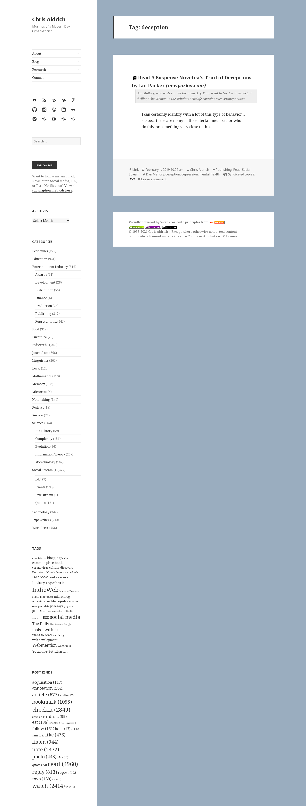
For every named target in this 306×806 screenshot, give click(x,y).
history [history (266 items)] (38, 582)
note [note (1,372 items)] (45, 749)
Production (43, 306)
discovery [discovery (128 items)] (66, 567)
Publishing (43, 313)
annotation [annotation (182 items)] (47, 688)
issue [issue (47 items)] (62, 728)
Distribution (44, 290)
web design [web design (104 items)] (58, 635)
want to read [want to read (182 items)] (42, 635)
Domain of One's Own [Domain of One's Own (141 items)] (47, 572)
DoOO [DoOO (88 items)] (66, 572)
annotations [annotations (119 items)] (39, 558)
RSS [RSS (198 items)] (46, 617)
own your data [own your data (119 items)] (40, 606)
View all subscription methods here (54, 187)
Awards (41, 274)
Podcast (38, 407)
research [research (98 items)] (37, 617)
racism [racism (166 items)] (69, 610)
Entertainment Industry (50, 267)
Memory (38, 384)
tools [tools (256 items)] (36, 629)
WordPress (40, 528)
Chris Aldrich (49, 19)
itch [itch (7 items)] (75, 729)
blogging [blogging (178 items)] (54, 558)
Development (45, 282)
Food (35, 329)
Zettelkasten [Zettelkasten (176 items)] (58, 651)
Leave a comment (153, 179)
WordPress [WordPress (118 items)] (64, 646)
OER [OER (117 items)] (75, 601)
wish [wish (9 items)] (70, 787)
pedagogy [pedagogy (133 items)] (56, 606)
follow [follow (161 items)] (43, 728)
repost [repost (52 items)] (67, 772)
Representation (46, 321)
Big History (43, 431)
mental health (209, 174)
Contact (38, 77)
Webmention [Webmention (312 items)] (44, 645)
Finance (41, 298)
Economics (40, 251)
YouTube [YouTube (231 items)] (40, 651)
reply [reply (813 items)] (44, 772)
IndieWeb (39, 345)
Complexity (43, 439)
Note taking (41, 399)
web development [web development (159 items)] (45, 640)
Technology (40, 512)
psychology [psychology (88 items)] (58, 611)
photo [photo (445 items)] (44, 756)
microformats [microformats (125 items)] (41, 601)
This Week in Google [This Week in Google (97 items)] (60, 624)
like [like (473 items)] (55, 735)
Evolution (42, 446)
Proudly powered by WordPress (153, 222)
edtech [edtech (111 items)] (74, 572)
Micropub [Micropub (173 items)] (58, 601)
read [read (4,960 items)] (63, 764)
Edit (38, 479)
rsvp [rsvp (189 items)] (42, 778)
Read (236, 169)
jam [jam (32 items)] (38, 735)
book (133, 178)
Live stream (44, 495)
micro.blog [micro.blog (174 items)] (62, 596)
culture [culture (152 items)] (54, 567)
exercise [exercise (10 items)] (57, 723)
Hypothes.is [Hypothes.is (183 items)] (55, 583)
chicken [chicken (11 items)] (40, 717)
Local (36, 368)
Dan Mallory (155, 174)
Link (135, 169)
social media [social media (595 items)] (65, 616)
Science (38, 423)
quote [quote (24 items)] (39, 765)
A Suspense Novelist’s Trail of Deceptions (201, 77)
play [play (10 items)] (62, 757)
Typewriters (41, 520)
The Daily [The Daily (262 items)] (40, 623)
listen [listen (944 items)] (45, 741)
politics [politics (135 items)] (37, 611)
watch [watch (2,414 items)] (48, 785)
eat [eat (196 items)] (40, 722)
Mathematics (42, 376)
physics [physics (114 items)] (68, 606)
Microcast (39, 392)
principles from (205, 222)
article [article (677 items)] (45, 694)
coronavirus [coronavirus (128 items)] (40, 567)
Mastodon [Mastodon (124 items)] (46, 596)
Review (37, 415)
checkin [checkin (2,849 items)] (51, 709)
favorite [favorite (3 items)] (71, 723)
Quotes (40, 503)
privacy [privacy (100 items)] (47, 610)
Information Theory (50, 454)
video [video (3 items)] (56, 779)
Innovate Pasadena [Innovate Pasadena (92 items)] (69, 591)
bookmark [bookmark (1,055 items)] (52, 701)
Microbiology (45, 462)
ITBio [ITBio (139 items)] (35, 596)
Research (39, 69)
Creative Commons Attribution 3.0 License (205, 236)
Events (40, 487)
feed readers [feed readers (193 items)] (58, 577)
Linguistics (40, 360)
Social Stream (42, 470)
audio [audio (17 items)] (67, 695)
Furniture (39, 337)
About (36, 53)
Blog (35, 61)
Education (39, 259)
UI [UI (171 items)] (59, 630)
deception (172, 174)
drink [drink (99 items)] (58, 716)
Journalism (40, 353)
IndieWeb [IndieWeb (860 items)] (45, 590)
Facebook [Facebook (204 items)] (40, 577)
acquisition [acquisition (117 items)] (47, 682)
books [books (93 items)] (64, 558)
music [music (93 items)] (70, 601)
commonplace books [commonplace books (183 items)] (48, 562)
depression (189, 174)
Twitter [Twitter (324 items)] (49, 629)
